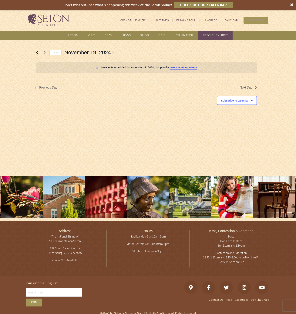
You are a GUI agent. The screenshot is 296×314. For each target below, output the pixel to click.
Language (210, 20)
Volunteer (184, 35)
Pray (108, 35)
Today (55, 52)
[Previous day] (37, 52)
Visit (91, 35)
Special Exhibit (215, 35)
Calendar (231, 20)
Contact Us (216, 300)
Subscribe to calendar (235, 100)
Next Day (248, 87)
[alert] (146, 67)
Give (161, 35)
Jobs (229, 300)
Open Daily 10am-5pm (133, 20)
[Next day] (44, 52)
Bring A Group (186, 20)
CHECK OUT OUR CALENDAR (203, 4)
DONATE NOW (255, 20)
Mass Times (162, 20)
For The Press (260, 300)
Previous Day (46, 87)
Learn (73, 35)
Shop (144, 35)
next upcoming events (183, 68)
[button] (148, 5)
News (126, 35)
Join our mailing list (42, 283)
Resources (241, 300)
